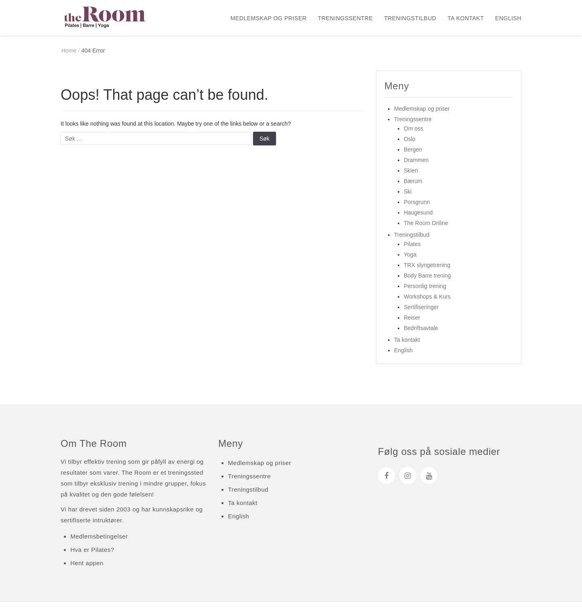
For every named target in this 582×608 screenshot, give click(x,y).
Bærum (413, 187)
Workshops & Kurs (427, 302)
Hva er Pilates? (92, 555)
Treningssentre (345, 18)
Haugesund (418, 218)
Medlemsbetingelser (99, 542)
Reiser (412, 323)
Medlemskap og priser (268, 18)
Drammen (416, 166)
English (508, 18)
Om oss (413, 134)
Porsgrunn (417, 208)
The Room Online (426, 229)
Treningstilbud (410, 18)
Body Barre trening (427, 281)
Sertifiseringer (421, 313)
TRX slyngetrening (427, 271)
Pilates (412, 250)
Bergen (413, 155)
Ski (407, 197)
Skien (411, 176)
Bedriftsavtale (421, 334)
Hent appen (86, 569)
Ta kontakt (465, 18)
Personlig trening (425, 292)
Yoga (410, 260)
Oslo (409, 145)
